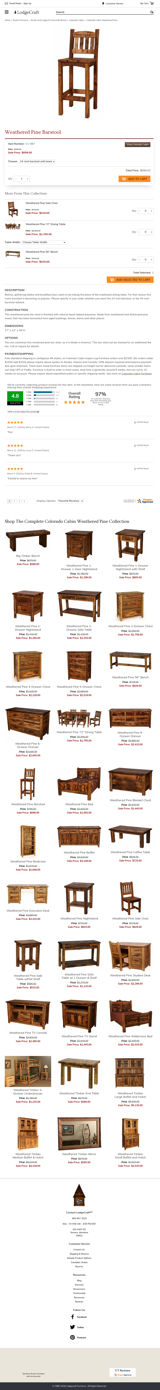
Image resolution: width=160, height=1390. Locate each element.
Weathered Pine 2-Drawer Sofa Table (79, 628)
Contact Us (79, 1249)
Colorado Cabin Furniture (137, 373)
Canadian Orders (79, 1262)
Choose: (13, 161)
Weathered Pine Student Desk (130, 975)
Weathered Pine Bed (79, 804)
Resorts (79, 1266)
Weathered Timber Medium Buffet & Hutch (28, 1155)
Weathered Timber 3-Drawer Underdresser (28, 1091)
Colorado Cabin (76, 20)
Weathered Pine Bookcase (28, 861)
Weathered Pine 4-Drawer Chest (28, 686)
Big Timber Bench (28, 555)
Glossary (79, 1285)
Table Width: (12, 242)
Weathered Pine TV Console (28, 1032)
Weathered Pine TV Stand (79, 1036)
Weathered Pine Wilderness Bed (130, 1036)
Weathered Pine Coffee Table (130, 852)
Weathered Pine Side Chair (42, 203)
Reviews (79, 1301)
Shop (137, 145)
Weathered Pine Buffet (79, 852)
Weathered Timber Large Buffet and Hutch (130, 1095)
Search (152, 12)
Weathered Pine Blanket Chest (130, 800)
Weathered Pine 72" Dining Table (46, 224)
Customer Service (114, 4)
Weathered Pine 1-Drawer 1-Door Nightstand (79, 567)
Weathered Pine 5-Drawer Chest (79, 686)
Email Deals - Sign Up (20, 4)
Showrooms (79, 1289)
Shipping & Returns (79, 1254)
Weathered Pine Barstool (28, 804)
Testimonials (79, 1293)
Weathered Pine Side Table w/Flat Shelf (28, 977)
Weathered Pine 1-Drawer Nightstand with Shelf (130, 567)
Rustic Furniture (20, 20)
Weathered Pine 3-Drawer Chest (130, 626)
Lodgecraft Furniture (76, 1386)
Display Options (46, 500)
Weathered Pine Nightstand (79, 918)
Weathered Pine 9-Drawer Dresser (130, 734)
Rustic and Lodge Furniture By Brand (48, 20)
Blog (79, 1280)
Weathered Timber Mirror (79, 1154)
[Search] (101, 12)
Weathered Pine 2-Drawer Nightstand (28, 628)
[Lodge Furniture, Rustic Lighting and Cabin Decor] (28, 12)
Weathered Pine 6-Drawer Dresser (28, 745)
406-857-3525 (79, 1218)
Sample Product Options (79, 1258)
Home (7, 20)
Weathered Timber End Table (79, 1093)
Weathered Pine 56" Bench (42, 251)
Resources (79, 1297)
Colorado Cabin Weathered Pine (101, 20)
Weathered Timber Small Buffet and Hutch (130, 1155)
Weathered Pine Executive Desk (28, 910)
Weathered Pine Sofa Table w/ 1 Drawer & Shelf (79, 976)
